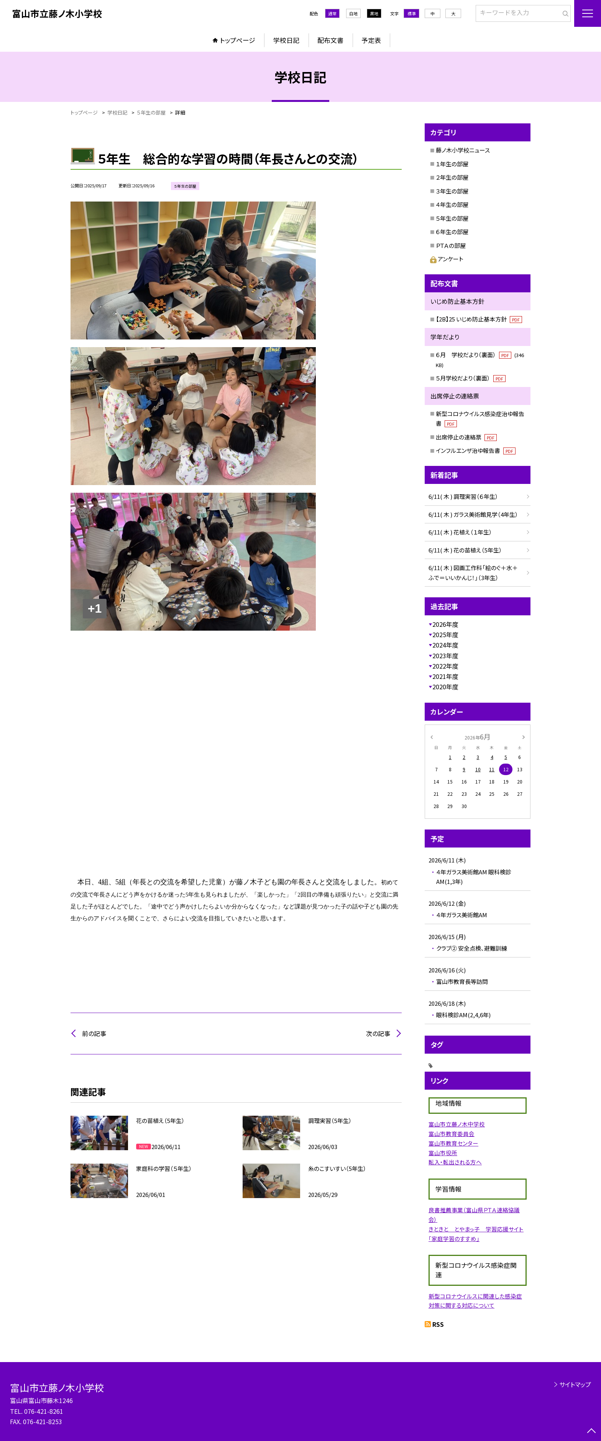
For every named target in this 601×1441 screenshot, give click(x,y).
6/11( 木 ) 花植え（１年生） (460, 532)
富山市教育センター (453, 1143)
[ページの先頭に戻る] (591, 1431)
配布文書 (330, 40)
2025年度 (445, 634)
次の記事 (378, 1033)
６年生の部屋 (452, 232)
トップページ (237, 40)
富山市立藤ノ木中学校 (457, 1124)
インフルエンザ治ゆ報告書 (476, 450)
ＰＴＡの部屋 (451, 245)
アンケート (446, 259)
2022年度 (445, 665)
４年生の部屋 (452, 204)
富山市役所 (443, 1153)
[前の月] (431, 736)
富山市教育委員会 (452, 1134)
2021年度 (445, 676)
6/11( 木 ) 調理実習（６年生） (463, 496)
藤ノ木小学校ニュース (463, 150)
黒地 (374, 13)
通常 (332, 13)
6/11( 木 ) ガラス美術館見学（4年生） (473, 514)
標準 (411, 13)
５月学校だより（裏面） (471, 378)
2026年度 (445, 624)
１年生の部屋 (452, 164)
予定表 (371, 40)
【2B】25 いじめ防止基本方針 (479, 319)
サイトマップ (575, 1384)
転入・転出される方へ (455, 1162)
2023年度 (445, 655)
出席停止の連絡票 (466, 437)
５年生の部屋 (452, 218)
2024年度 (445, 644)
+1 (95, 608)
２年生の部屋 (452, 177)
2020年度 (445, 686)
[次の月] (523, 736)
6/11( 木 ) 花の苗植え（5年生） (465, 550)
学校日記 (286, 40)
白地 (353, 13)
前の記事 (94, 1033)
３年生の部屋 (452, 191)
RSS (438, 1324)
